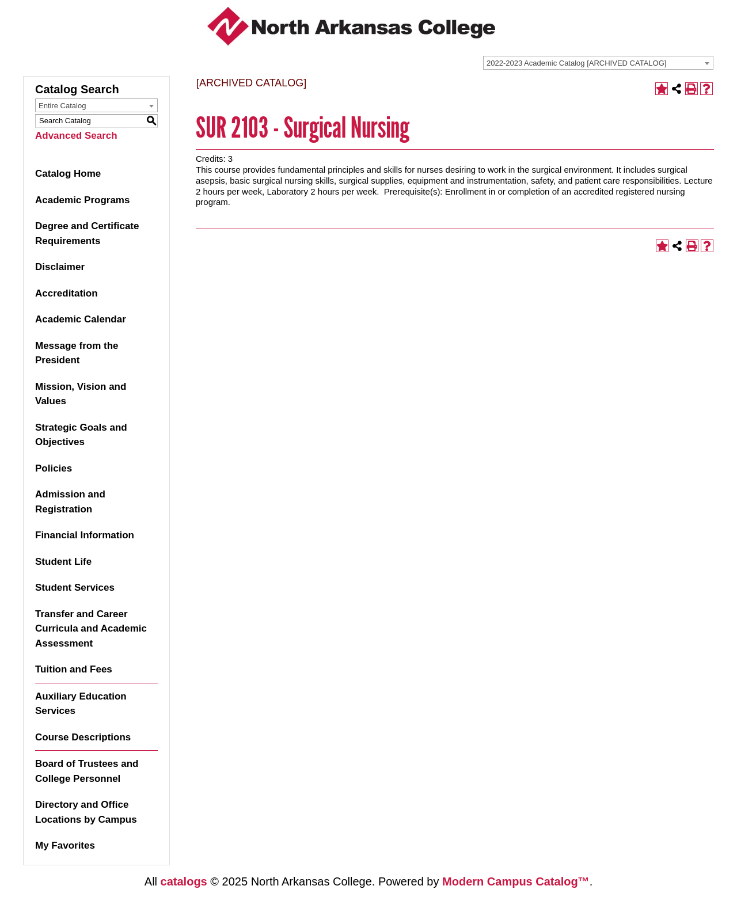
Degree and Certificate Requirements (87, 233)
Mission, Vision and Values (80, 394)
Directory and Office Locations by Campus (86, 812)
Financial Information (84, 535)
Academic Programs (82, 200)
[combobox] (598, 63)
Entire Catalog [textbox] (62, 105)
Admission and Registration (70, 502)
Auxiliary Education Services (81, 704)
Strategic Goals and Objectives (81, 435)
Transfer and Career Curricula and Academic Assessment (91, 629)
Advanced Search (76, 135)
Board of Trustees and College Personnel (86, 771)
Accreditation (66, 293)
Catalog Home (68, 173)
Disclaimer (60, 266)
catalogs (184, 881)
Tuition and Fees (73, 669)
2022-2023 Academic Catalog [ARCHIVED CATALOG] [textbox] (576, 63)
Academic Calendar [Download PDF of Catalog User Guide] (80, 319)
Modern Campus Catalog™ (516, 881)
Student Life (63, 561)
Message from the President (77, 353)
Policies (53, 468)
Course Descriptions (83, 737)
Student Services (75, 587)
